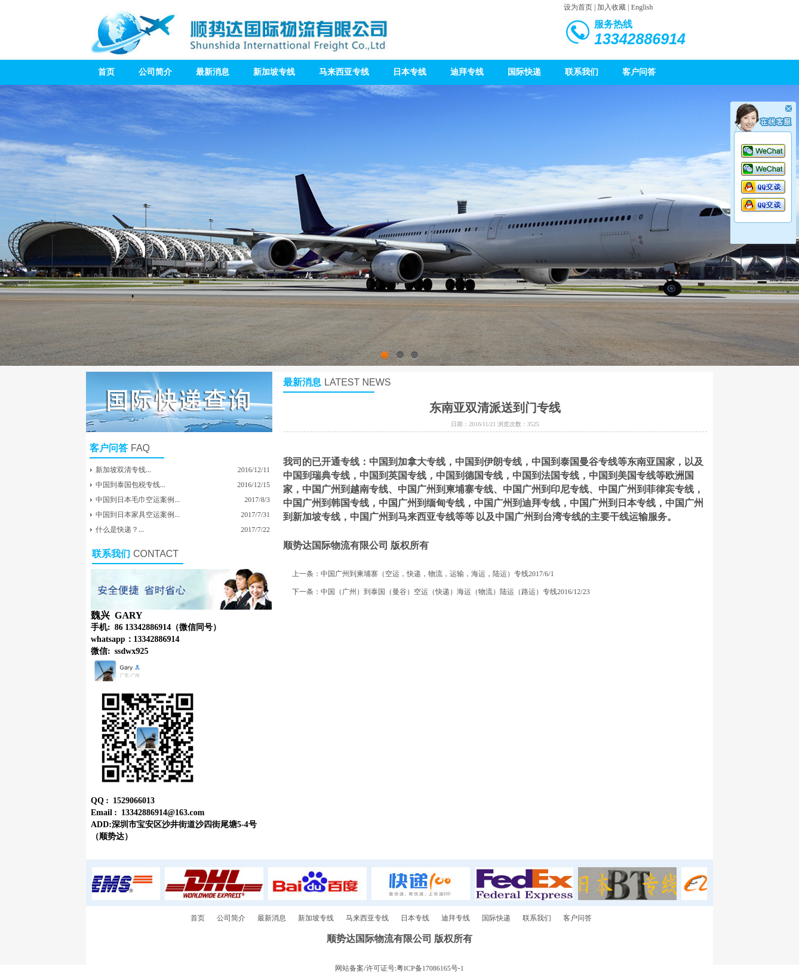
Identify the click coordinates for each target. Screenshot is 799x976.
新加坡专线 (274, 72)
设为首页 (578, 7)
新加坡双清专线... (123, 470)
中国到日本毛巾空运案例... (138, 499)
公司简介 (155, 72)
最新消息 (212, 72)
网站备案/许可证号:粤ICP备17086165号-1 (399, 968)
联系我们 (581, 72)
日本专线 (409, 72)
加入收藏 (611, 7)
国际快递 (524, 72)
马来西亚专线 (344, 72)
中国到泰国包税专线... (130, 485)
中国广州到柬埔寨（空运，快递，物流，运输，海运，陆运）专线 (424, 574)
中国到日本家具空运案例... (138, 514)
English (642, 7)
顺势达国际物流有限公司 (335, 545)
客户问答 (639, 72)
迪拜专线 (467, 72)
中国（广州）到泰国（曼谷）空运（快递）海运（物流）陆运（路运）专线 (439, 592)
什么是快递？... (120, 529)
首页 (106, 72)
